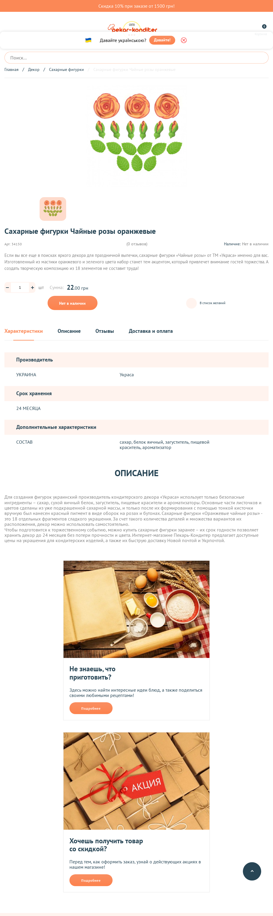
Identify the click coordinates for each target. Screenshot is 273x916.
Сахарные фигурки (66, 69)
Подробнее (91, 708)
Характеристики (23, 331)
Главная (11, 69)
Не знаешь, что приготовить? (92, 672)
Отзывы (104, 331)
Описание (69, 331)
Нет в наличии (72, 303)
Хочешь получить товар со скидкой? (106, 844)
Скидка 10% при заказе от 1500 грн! (136, 6)
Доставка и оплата (151, 331)
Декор (34, 69)
